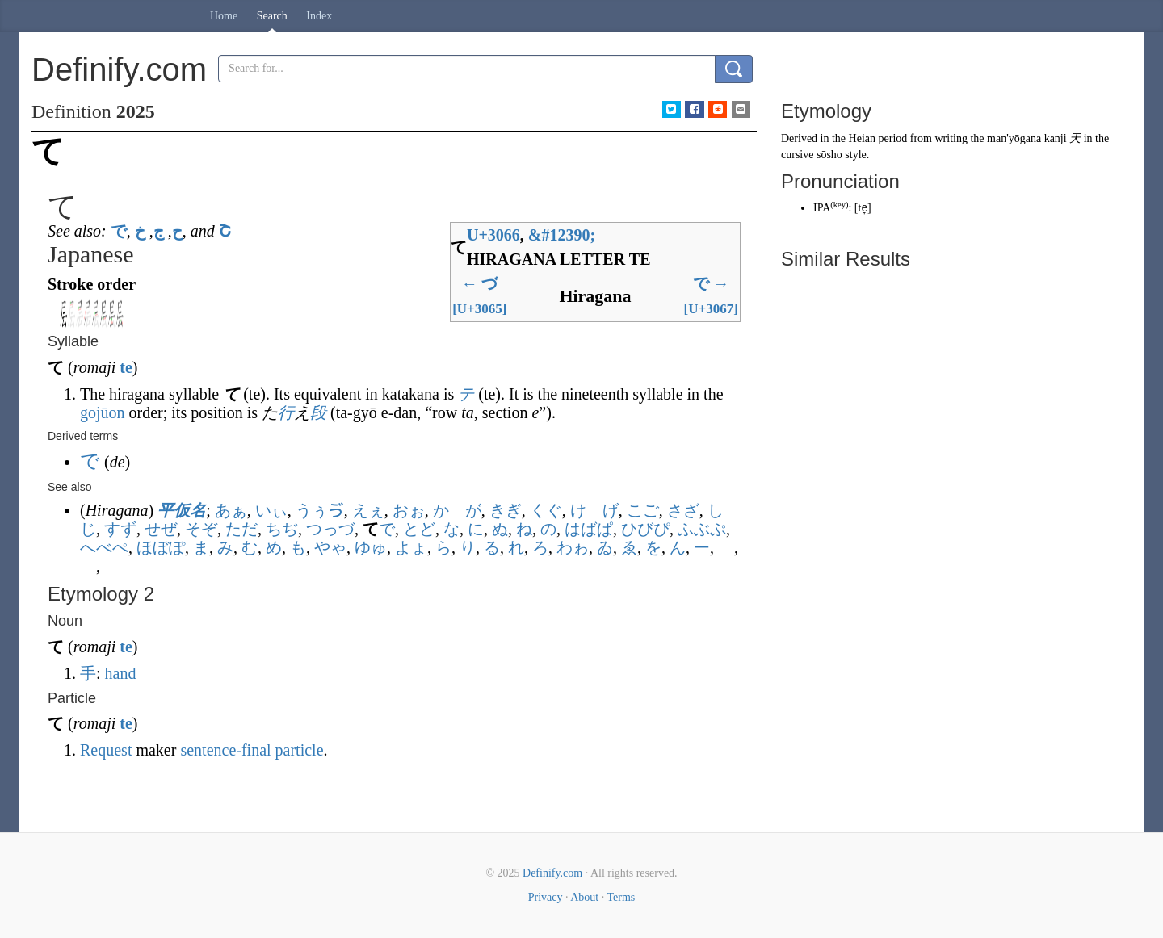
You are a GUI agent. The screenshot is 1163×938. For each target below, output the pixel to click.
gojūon (102, 412)
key (839, 204)
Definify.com (552, 873)
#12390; (561, 235)
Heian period (878, 138)
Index (319, 16)
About (584, 897)
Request (106, 750)
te (126, 367)
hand (120, 673)
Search (272, 16)
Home (223, 16)
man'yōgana (1014, 138)
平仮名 (181, 510)
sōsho (829, 155)
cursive (797, 155)
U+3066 (493, 235)
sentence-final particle (251, 750)
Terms (621, 897)
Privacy (545, 897)
